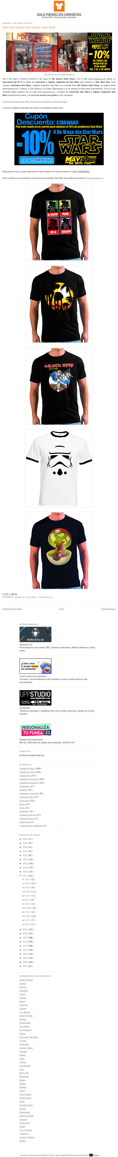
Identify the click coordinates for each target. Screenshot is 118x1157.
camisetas (19, 597)
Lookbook (24, 811)
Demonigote (25, 1023)
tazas (22, 808)
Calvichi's (24, 1005)
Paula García (25, 1098)
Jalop (22, 1059)
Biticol (22, 1001)
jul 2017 (26, 900)
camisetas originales (29, 783)
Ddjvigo (23, 1019)
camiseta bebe (26, 818)
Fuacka (23, 1041)
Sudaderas (25, 786)
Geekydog (24, 1044)
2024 (25, 847)
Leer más (96, 1155)
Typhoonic (24, 1134)
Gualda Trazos (26, 1048)
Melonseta (24, 1077)
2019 (25, 868)
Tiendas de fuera (27, 772)
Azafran (23, 998)
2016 (25, 929)
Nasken (23, 1087)
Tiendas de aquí (27, 768)
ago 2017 (26, 896)
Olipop (22, 1091)
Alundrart (24, 991)
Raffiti (22, 1102)
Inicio (61, 609)
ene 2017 (26, 924)
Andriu (22, 994)
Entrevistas (25, 822)
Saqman (23, 1119)
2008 (25, 962)
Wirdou (23, 1141)
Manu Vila (24, 1073)
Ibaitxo (23, 1055)
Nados (22, 1080)
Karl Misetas (25, 1066)
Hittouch (23, 1051)
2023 (25, 851)
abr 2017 (26, 912)
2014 (25, 938)
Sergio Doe (25, 1123)
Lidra (22, 1069)
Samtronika (25, 1112)
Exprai (22, 1034)
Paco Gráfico (25, 1094)
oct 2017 (26, 887)
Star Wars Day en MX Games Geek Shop (59, 74)
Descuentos (25, 776)
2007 (25, 966)
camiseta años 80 (28, 815)
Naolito (23, 1084)
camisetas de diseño (29, 793)
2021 (25, 859)
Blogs (22, 804)
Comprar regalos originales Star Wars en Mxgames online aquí (33, 108)
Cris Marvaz (25, 1012)
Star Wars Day (45, 597)
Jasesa (23, 1062)
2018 (25, 872)
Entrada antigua (108, 609)
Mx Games (31, 597)
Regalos (24, 790)
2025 (25, 843)
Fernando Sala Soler (29, 1037)
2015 (25, 933)
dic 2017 (26, 879)
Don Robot (24, 1026)
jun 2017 (26, 904)
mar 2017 (26, 916)
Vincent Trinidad (27, 1137)
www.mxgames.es (97, 79)
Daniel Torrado (26, 1016)
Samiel (23, 1109)
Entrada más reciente (12, 609)
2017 (25, 876)
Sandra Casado (27, 1116)
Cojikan (23, 1009)
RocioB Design (26, 1105)
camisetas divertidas (29, 779)
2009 (25, 958)
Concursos (25, 801)
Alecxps (23, 987)
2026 (25, 839)
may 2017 (27, 908)
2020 (25, 863)
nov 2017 (26, 883)
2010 (25, 954)
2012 (25, 946)
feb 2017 (26, 920)
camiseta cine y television (31, 826)
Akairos (23, 984)
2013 (25, 942)
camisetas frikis (27, 797)
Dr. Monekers (26, 1030)
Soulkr (22, 1127)
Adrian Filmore (26, 980)
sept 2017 (27, 892)
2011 (25, 950)
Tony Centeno (26, 1130)
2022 (25, 855)
